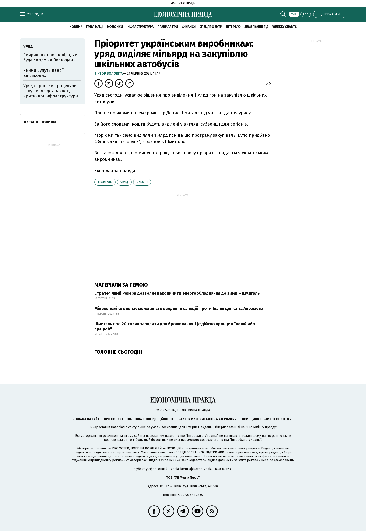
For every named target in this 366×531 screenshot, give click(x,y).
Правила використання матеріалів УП (207, 419)
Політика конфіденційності (150, 419)
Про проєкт (113, 419)
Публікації (94, 27)
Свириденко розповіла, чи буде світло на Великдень (50, 57)
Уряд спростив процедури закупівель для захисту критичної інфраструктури (50, 90)
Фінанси (189, 27)
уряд (124, 182)
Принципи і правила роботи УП (268, 419)
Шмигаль (105, 182)
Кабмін (142, 182)
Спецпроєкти (210, 27)
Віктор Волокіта (108, 73)
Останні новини (40, 122)
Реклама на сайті (86, 419)
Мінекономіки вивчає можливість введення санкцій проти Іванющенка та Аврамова (178, 308)
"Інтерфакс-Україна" (202, 436)
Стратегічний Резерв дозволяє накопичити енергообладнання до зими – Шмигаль (177, 293)
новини (75, 27)
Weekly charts (284, 27)
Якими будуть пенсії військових (43, 73)
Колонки (115, 27)
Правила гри (167, 27)
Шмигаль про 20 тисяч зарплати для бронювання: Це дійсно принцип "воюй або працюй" (174, 326)
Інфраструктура (140, 27)
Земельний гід (256, 27)
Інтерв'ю (233, 27)
